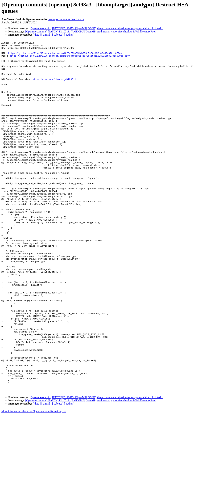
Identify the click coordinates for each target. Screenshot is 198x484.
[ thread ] (46, 34)
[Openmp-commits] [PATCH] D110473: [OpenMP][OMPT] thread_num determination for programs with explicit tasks (96, 28)
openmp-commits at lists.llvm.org (66, 19)
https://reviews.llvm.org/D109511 (54, 87)
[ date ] (37, 34)
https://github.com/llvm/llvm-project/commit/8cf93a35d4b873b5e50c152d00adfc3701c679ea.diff (70, 58)
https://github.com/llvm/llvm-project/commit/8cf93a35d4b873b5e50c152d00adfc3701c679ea (65, 55)
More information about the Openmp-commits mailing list (33, 480)
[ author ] (69, 34)
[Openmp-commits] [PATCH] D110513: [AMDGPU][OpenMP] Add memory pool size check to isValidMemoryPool (90, 31)
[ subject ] (57, 34)
